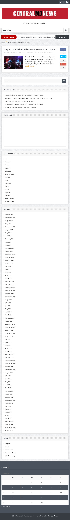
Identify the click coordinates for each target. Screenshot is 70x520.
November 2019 (10, 257)
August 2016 (9, 373)
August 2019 (9, 263)
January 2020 (9, 251)
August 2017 (9, 336)
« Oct (3, 506)
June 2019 (8, 269)
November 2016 (10, 363)
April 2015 (8, 415)
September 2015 (10, 400)
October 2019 (9, 260)
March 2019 (8, 278)
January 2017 (9, 357)
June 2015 (8, 409)
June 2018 (8, 306)
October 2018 (9, 294)
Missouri (8, 183)
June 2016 (8, 379)
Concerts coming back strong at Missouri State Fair (21, 107)
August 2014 (9, 430)
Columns (8, 162)
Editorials (8, 171)
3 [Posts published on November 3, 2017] (50, 483)
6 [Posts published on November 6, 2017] (12, 488)
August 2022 (9, 221)
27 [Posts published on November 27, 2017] (13, 503)
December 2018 (10, 288)
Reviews (7, 195)
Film (6, 180)
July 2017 (8, 339)
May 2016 (8, 382)
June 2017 (8, 342)
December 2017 (10, 324)
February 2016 (9, 391)
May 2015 (8, 412)
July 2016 (8, 376)
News (7, 189)
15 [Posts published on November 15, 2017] (32, 493)
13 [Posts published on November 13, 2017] (13, 493)
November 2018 (10, 291)
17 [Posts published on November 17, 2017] (51, 493)
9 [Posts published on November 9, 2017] (41, 488)
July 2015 (8, 406)
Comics (7, 165)
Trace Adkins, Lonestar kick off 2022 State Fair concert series (24, 104)
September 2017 (10, 333)
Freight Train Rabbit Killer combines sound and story (29, 49)
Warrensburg (9, 201)
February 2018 (9, 318)
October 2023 (9, 215)
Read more (29, 66)
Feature (7, 177)
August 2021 (9, 230)
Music (41, 52)
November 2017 (10, 327)
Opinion (7, 192)
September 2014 (10, 427)
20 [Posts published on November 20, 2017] (13, 498)
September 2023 (10, 218)
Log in (7, 447)
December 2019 (10, 254)
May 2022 (8, 224)
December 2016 (10, 360)
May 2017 (8, 345)
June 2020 (8, 242)
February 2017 (9, 354)
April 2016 (8, 385)
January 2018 (9, 321)
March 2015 (8, 418)
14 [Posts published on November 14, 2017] (22, 493)
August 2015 (9, 403)
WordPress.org (10, 456)
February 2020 (9, 248)
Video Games (9, 198)
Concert (7, 168)
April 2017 (8, 348)
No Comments (48, 52)
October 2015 (9, 397)
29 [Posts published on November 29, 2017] (32, 503)
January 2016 (9, 394)
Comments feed (10, 453)
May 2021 (8, 233)
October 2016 (9, 367)
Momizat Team (52, 516)
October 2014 (9, 424)
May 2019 (8, 272)
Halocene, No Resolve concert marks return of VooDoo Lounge (38, 37)
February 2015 (9, 421)
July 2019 (8, 266)
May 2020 (8, 245)
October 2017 (9, 330)
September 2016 (10, 370)
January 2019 (9, 284)
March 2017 (8, 351)
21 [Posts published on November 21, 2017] (22, 498)
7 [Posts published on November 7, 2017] (22, 488)
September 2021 (10, 227)
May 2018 (8, 309)
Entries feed (9, 450)
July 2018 (8, 303)
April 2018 (8, 312)
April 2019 (8, 275)
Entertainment (9, 174)
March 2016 (8, 388)
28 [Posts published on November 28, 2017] (22, 503)
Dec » (8, 506)
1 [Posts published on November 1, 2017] (31, 483)
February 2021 (9, 239)
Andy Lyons (13, 52)
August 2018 (9, 300)
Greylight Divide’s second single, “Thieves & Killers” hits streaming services (28, 98)
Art (6, 159)
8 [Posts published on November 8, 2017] (31, 488)
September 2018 (10, 297)
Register (7, 444)
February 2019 (9, 281)
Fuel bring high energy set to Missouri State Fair (20, 101)
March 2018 (8, 315)
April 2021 (8, 236)
